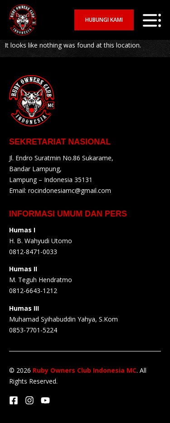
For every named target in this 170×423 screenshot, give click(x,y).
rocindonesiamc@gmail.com (69, 190)
